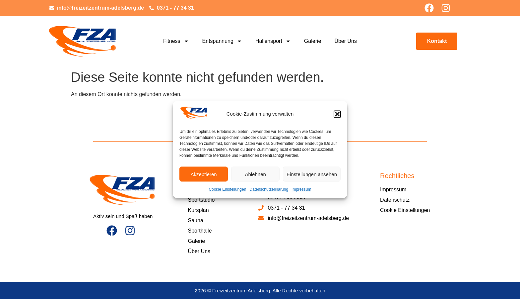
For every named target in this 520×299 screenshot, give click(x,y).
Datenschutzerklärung (268, 189)
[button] (337, 114)
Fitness (176, 41)
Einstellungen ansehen (312, 174)
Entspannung (222, 41)
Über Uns (345, 41)
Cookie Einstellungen (227, 189)
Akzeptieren (203, 174)
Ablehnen (255, 174)
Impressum (301, 189)
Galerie (312, 41)
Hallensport (273, 41)
